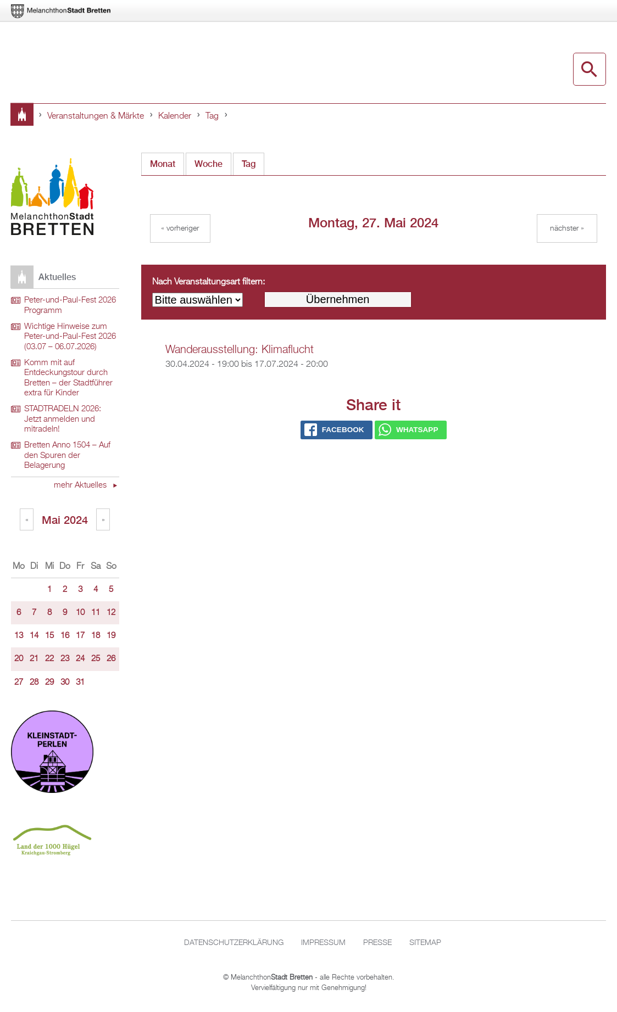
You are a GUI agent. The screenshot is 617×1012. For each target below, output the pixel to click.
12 (111, 613)
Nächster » (567, 228)
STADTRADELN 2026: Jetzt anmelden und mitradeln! (62, 419)
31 (80, 682)
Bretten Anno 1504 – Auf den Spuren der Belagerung (67, 455)
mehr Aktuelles (81, 485)
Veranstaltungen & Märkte (95, 116)
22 (49, 659)
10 (80, 613)
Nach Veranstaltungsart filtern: (208, 282)
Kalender (174, 116)
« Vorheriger (180, 228)
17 (80, 636)
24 (80, 659)
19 (111, 636)
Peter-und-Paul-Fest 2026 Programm (70, 306)
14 (34, 636)
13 (18, 636)
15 (49, 636)
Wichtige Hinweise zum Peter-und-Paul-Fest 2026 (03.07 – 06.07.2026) (70, 337)
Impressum (323, 943)
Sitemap (425, 943)
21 (34, 659)
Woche (208, 164)
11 (95, 613)
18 (95, 636)
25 (95, 659)
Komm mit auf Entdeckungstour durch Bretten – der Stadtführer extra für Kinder (68, 378)
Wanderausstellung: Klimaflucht (239, 349)
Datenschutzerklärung (234, 943)
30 (64, 682)
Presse (377, 943)
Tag (212, 116)
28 (34, 682)
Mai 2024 (65, 519)
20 (18, 659)
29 (49, 682)
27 (18, 682)
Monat (162, 164)
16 (64, 636)
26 (111, 659)
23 (64, 659)
